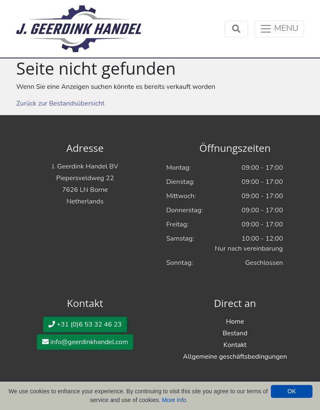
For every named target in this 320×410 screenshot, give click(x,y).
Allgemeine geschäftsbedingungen (235, 356)
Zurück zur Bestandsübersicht (60, 103)
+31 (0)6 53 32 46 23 (85, 324)
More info (174, 400)
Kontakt (234, 345)
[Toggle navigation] (279, 28)
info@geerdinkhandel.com (85, 342)
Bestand (234, 333)
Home (235, 321)
